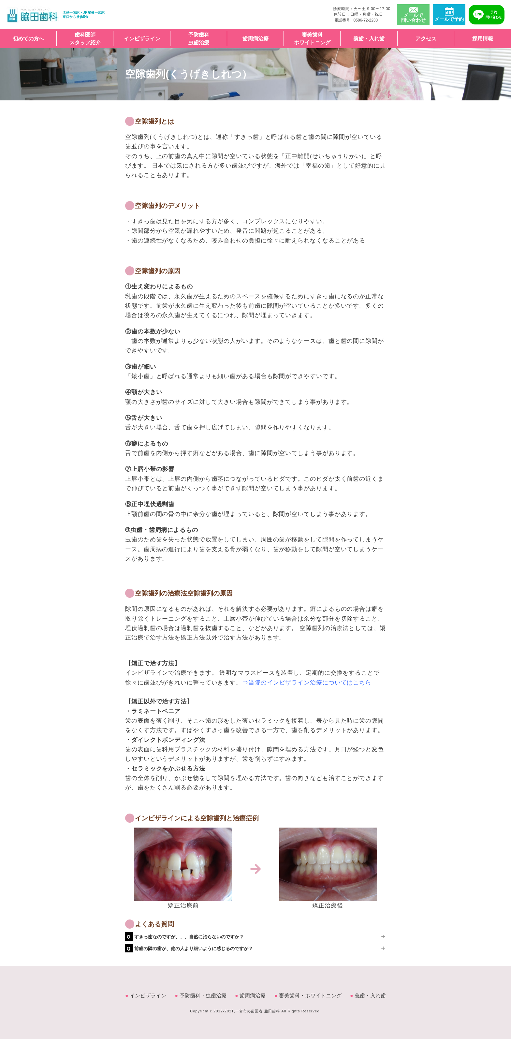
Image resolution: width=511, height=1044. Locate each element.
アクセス (426, 38)
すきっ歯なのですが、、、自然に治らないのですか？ (185, 936)
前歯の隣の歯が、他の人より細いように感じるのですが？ (190, 948)
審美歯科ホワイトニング (312, 38)
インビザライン (142, 38)
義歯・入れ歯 (369, 38)
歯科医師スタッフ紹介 (85, 38)
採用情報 (482, 38)
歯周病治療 (255, 38)
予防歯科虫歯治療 (198, 38)
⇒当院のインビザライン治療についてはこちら (307, 682)
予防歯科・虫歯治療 (200, 995)
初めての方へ (28, 38)
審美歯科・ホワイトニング (307, 995)
